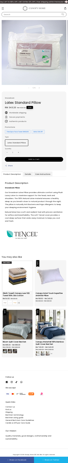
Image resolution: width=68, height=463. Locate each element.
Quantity (8, 149)
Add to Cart (34, 159)
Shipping (9, 412)
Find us (8, 409)
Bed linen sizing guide (14, 417)
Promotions (10, 127)
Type (7, 137)
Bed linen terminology (15, 415)
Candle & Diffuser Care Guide (18, 423)
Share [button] (9, 166)
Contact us (10, 407)
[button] (2, 8)
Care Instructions (42, 174)
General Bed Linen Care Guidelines (20, 420)
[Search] (62, 14)
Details (28, 174)
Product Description (12, 174)
